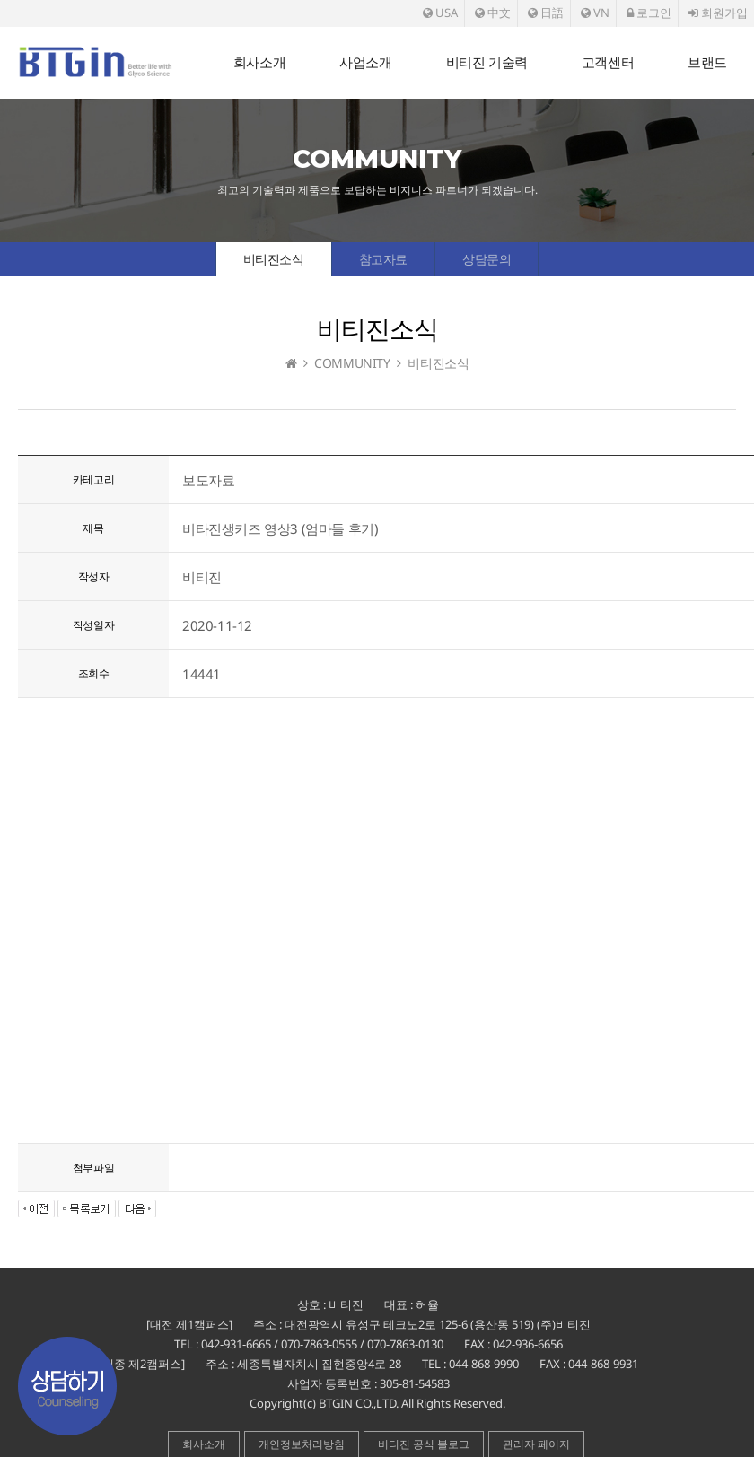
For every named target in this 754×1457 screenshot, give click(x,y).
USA (440, 12)
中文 (493, 12)
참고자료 (383, 258)
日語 (546, 12)
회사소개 (259, 62)
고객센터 (608, 62)
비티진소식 (273, 258)
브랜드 (707, 62)
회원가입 (718, 12)
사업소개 (365, 62)
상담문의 (486, 258)
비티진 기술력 (487, 62)
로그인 (649, 12)
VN (595, 12)
